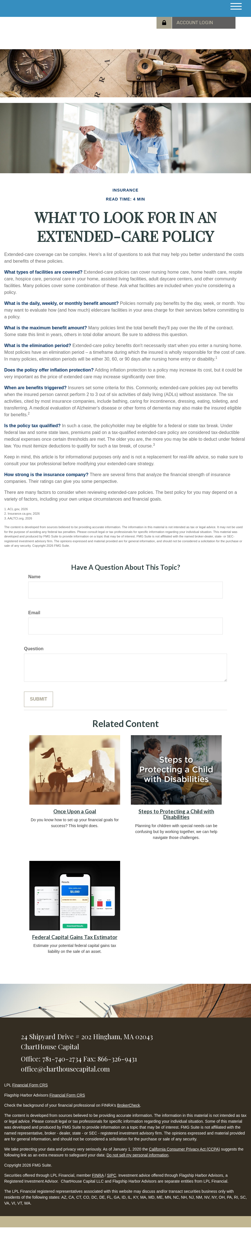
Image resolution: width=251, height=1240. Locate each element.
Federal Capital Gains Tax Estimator (74, 937)
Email (34, 612)
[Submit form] (38, 699)
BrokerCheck (128, 1105)
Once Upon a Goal (74, 811)
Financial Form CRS (30, 1085)
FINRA (98, 1175)
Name (34, 576)
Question (33, 648)
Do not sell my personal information (137, 1155)
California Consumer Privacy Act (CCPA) (184, 1149)
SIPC (111, 1175)
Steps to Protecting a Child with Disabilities (176, 814)
